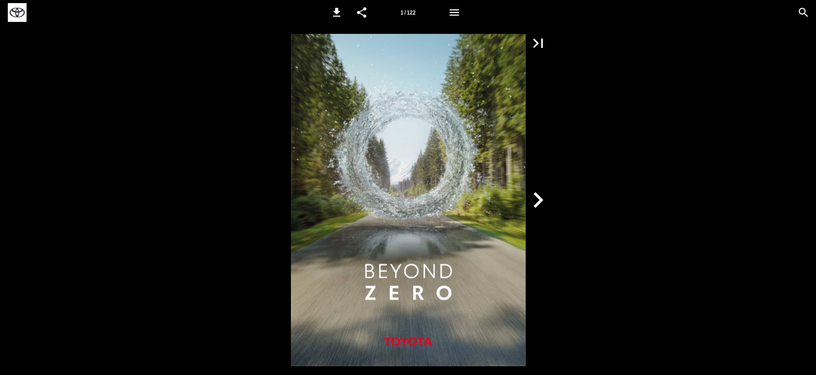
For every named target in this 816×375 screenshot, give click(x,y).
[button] (336, 12)
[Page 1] (408, 12)
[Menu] (454, 12)
